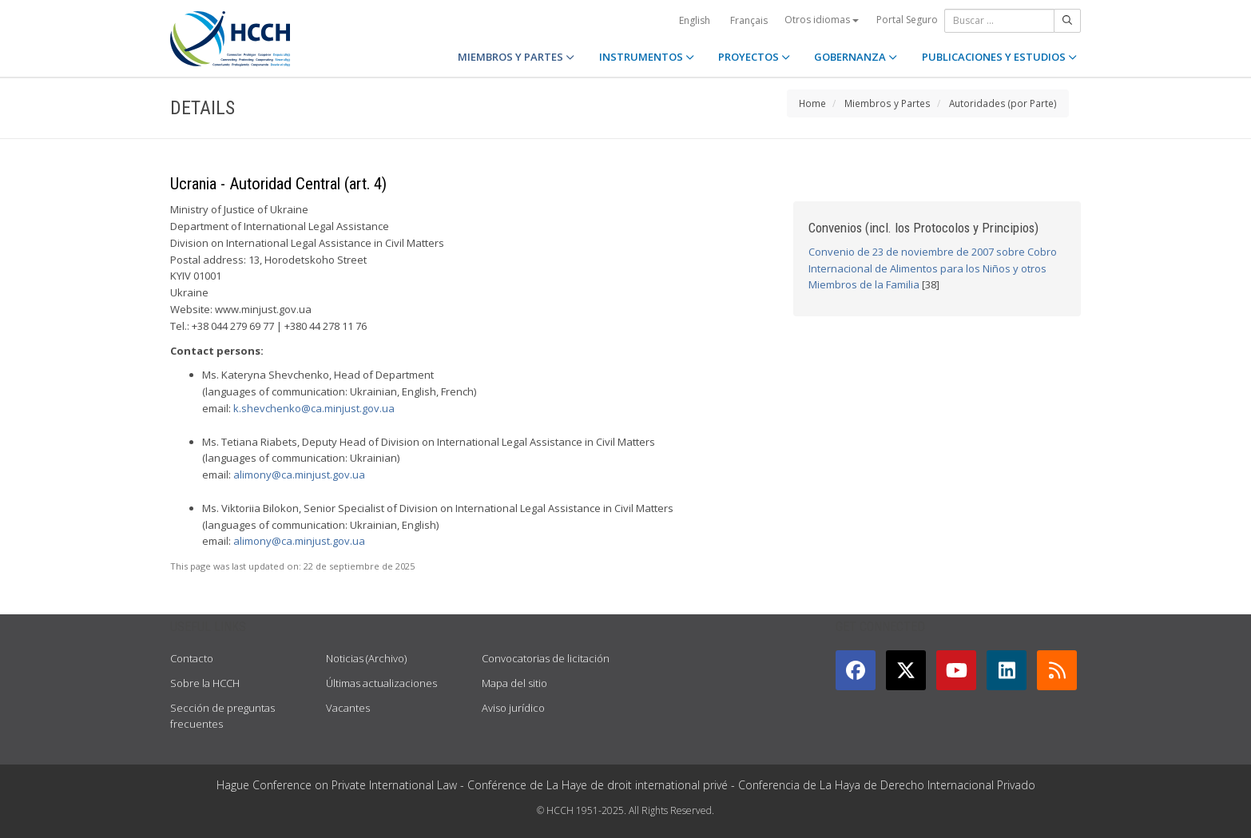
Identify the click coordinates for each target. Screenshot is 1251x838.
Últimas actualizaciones (381, 683)
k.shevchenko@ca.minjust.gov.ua (314, 408)
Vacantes (348, 708)
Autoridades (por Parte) (1003, 103)
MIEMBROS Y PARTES (516, 57)
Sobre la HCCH (205, 683)
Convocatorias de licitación (546, 658)
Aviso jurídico (513, 708)
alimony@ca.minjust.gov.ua (299, 474)
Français (749, 20)
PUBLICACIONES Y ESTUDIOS (999, 57)
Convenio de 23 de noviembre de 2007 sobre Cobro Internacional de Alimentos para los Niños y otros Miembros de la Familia (932, 268)
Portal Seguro (907, 19)
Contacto (191, 658)
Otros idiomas (821, 19)
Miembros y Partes (887, 103)
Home (812, 103)
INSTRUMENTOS (646, 57)
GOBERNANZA (855, 57)
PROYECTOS (754, 57)
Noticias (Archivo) (366, 658)
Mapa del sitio (514, 683)
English (694, 20)
